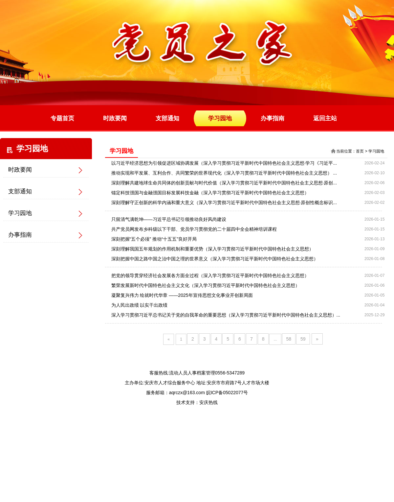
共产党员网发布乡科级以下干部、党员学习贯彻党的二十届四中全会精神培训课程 (194, 229)
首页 (360, 151)
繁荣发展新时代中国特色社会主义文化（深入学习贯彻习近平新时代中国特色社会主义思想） (205, 285)
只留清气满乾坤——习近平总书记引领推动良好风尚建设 (168, 219)
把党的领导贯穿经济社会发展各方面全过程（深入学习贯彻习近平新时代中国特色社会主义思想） (210, 275)
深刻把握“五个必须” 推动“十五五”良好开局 (154, 239)
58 (289, 339)
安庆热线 (208, 402)
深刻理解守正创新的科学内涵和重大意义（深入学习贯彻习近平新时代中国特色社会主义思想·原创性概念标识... (224, 202)
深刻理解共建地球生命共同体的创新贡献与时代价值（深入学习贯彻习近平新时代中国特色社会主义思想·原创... (224, 182)
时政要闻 (115, 118)
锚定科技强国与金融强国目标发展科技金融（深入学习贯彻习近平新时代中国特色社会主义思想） (210, 192)
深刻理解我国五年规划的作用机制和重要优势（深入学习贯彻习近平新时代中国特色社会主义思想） (212, 248)
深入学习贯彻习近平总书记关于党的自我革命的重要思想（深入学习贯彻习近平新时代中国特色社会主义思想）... (225, 315)
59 (303, 339)
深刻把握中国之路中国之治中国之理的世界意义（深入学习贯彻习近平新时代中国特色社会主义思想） (214, 258)
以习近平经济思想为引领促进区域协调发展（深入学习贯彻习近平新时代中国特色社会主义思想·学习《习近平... (224, 163)
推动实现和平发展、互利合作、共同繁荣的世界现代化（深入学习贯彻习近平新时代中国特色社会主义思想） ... (224, 173)
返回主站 (325, 118)
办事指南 (272, 118)
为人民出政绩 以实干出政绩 (139, 305)
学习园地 (220, 118)
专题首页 (62, 118)
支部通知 (167, 118)
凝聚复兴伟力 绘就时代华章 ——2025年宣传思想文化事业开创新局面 (182, 295)
